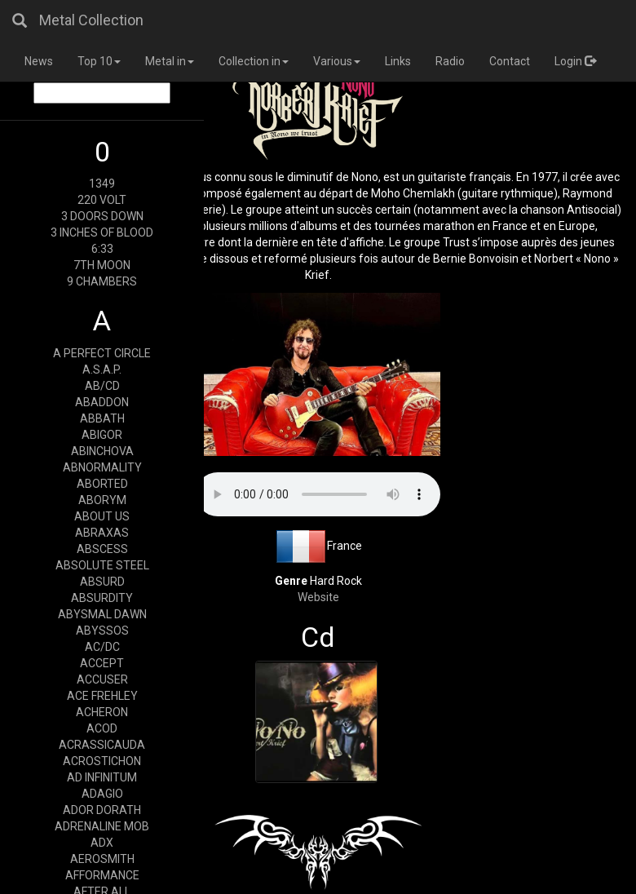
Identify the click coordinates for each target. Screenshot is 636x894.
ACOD (101, 728)
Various (336, 61)
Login (575, 61)
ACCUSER (102, 679)
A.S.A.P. (101, 369)
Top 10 (99, 61)
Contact (509, 61)
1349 (102, 183)
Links (398, 61)
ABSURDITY (102, 597)
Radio (450, 61)
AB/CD (102, 385)
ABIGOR (102, 434)
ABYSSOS (102, 630)
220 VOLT (101, 199)
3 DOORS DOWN (102, 216)
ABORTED (102, 483)
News (38, 61)
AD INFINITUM (102, 777)
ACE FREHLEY (102, 695)
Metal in (169, 61)
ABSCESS (102, 548)
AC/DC (102, 646)
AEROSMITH (102, 858)
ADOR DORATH (102, 810)
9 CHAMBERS (102, 281)
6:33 (102, 248)
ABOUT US (102, 516)
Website (318, 597)
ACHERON (102, 712)
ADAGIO (102, 793)
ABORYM (102, 500)
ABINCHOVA (102, 451)
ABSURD (102, 581)
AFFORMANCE (102, 875)
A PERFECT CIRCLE (102, 353)
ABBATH (102, 418)
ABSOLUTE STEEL (102, 565)
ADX (102, 842)
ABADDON (102, 402)
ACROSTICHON (102, 761)
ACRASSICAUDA (102, 744)
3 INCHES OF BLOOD (102, 232)
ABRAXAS (102, 532)
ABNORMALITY (102, 467)
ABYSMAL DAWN (102, 614)
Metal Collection (91, 20)
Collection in (254, 61)
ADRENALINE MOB (102, 826)
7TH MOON (101, 265)
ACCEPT (102, 663)
